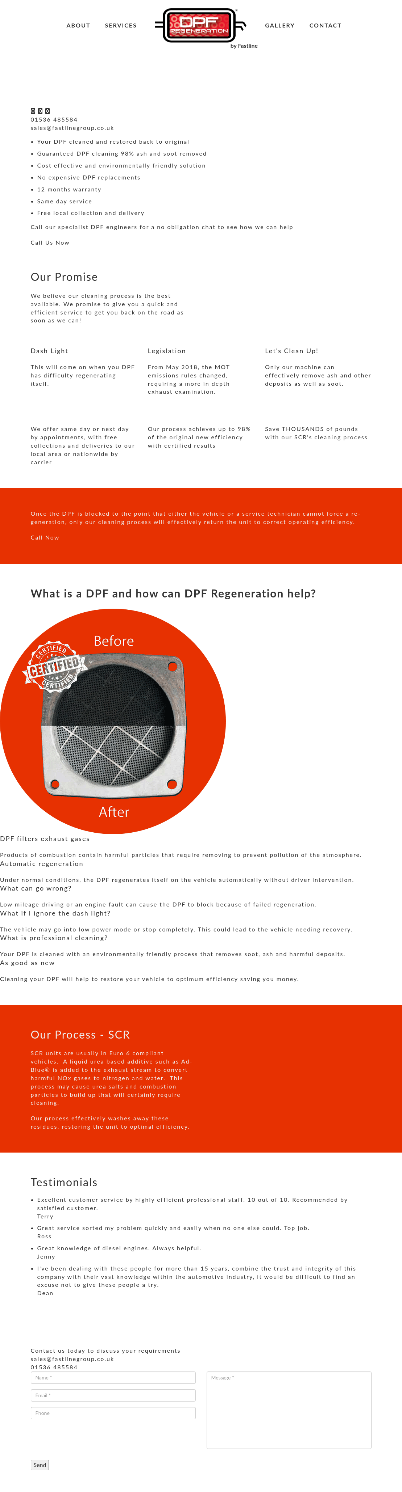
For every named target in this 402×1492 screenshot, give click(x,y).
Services (121, 25)
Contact (326, 25)
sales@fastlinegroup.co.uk (73, 127)
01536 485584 (54, 119)
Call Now (45, 537)
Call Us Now (50, 242)
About (78, 25)
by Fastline (244, 45)
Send (40, 1464)
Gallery (280, 25)
